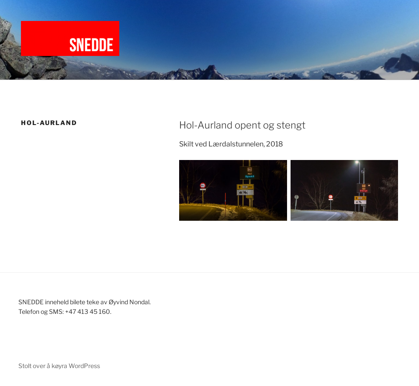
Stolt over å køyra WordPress (59, 365)
